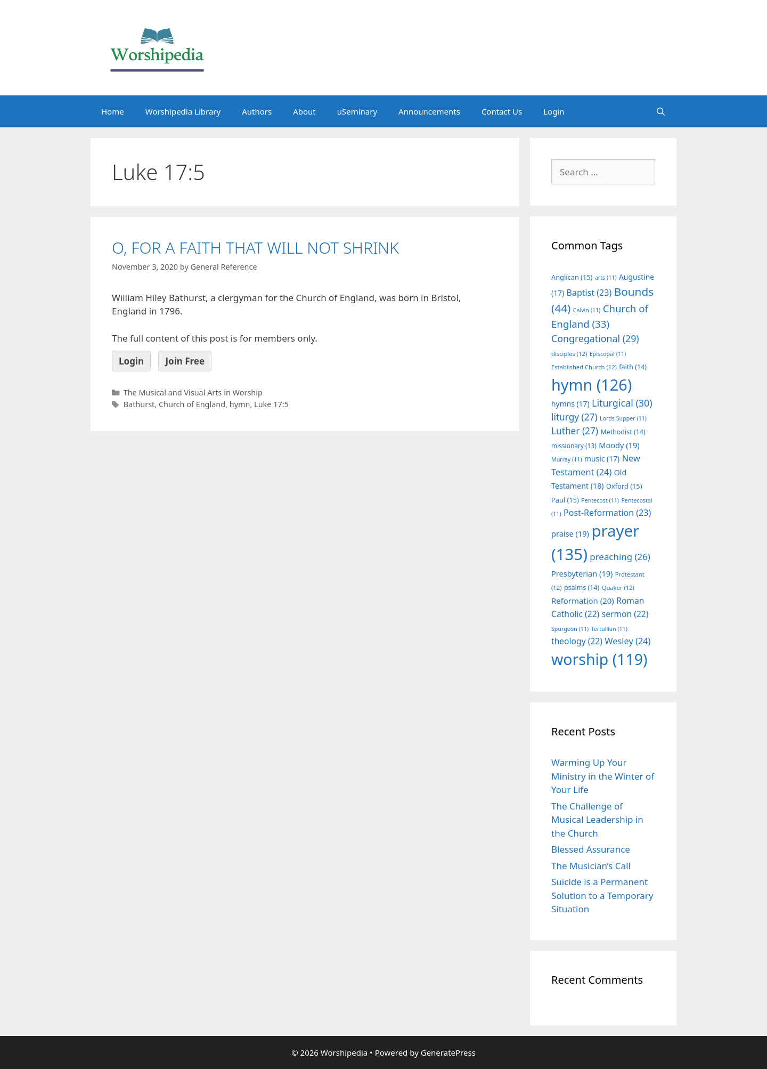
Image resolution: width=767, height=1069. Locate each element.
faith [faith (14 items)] (633, 366)
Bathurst (139, 404)
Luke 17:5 (271, 404)
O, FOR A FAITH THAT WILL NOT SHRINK (255, 247)
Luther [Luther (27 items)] (574, 431)
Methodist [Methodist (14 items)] (622, 431)
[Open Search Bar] (660, 111)
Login (553, 111)
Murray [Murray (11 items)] (566, 459)
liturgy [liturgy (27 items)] (574, 417)
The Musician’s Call (591, 866)
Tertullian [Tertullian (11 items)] (609, 629)
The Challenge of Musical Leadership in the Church (597, 819)
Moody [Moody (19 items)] (619, 445)
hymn (240, 404)
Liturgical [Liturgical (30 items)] (622, 402)
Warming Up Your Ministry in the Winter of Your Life (602, 776)
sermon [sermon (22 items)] (625, 614)
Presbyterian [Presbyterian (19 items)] (582, 573)
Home (112, 111)
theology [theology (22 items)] (576, 641)
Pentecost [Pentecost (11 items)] (600, 500)
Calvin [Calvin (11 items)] (587, 310)
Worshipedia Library (183, 111)
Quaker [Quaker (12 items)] (618, 588)
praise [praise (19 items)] (570, 533)
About (304, 111)
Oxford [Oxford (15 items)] (624, 486)
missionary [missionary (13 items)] (574, 445)
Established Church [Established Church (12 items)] (584, 367)
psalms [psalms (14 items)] (581, 587)
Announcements (429, 111)
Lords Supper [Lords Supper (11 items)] (623, 418)
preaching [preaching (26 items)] (620, 556)
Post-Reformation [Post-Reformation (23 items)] (607, 513)
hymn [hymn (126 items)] (591, 384)
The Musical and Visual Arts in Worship (193, 392)
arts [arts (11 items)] (606, 277)
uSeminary (357, 111)
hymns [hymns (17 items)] (570, 404)
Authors (257, 111)
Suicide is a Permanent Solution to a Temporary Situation (602, 895)
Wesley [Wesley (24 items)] (627, 641)
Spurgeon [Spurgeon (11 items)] (570, 629)
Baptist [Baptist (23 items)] (589, 292)
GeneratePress (448, 1052)
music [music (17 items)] (601, 458)
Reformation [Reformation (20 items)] (582, 600)
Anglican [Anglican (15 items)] (571, 277)
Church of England (192, 404)
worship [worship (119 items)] (599, 659)
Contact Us (502, 111)
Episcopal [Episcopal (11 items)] (608, 354)
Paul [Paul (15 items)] (565, 500)
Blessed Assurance (590, 849)
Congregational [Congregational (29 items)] (595, 338)
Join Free (185, 361)
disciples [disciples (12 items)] (569, 354)
